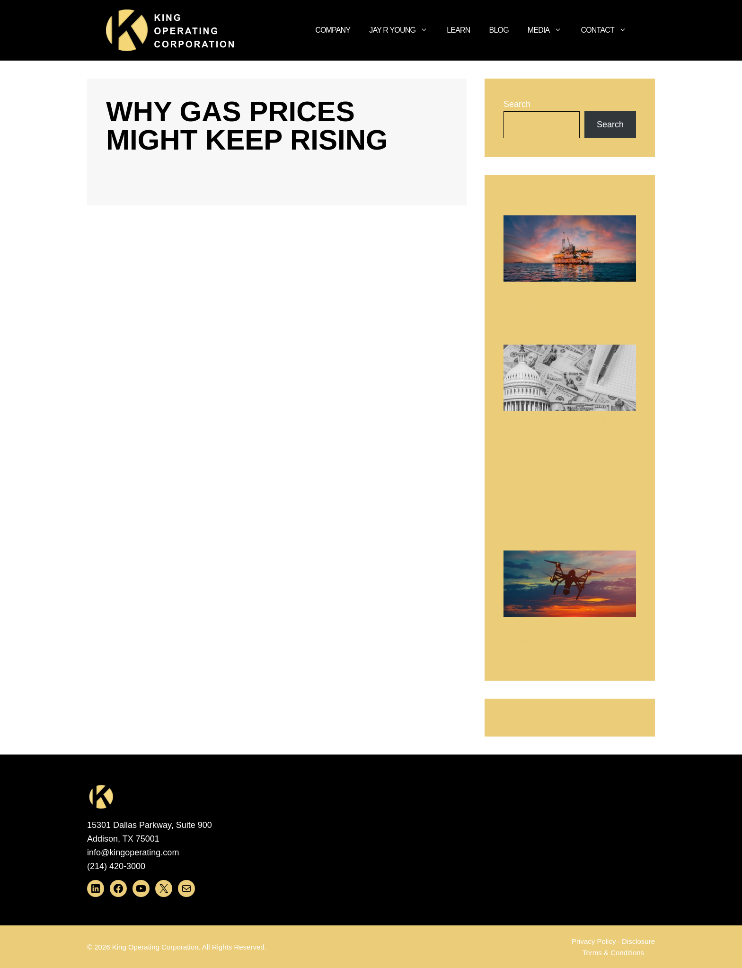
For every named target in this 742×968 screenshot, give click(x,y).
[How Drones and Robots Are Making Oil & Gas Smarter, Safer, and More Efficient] (570, 586)
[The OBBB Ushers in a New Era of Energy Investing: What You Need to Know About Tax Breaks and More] (570, 250)
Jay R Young (403, 30)
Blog (499, 30)
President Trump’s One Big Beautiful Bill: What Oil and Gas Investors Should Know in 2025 (563, 435)
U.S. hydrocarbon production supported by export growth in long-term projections (560, 480)
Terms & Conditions (613, 953)
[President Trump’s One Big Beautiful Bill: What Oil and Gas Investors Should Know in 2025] (570, 380)
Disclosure (638, 941)
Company (332, 30)
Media (550, 30)
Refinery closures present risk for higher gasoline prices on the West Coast (569, 525)
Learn (458, 30)
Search (517, 104)
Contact (608, 30)
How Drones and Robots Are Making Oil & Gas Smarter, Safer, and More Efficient (566, 640)
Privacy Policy (594, 941)
